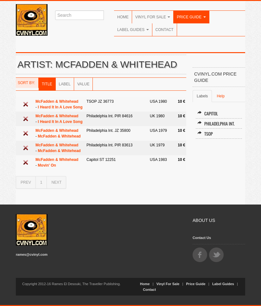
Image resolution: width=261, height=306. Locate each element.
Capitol (207, 113)
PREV (26, 182)
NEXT (56, 182)
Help (221, 96)
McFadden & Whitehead (56, 101)
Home (123, 17)
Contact (165, 30)
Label (65, 84)
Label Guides (133, 30)
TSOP (205, 133)
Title (47, 84)
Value (83, 84)
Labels (202, 96)
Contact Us (202, 238)
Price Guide (191, 17)
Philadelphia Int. (216, 123)
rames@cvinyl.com (32, 254)
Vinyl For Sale (152, 17)
